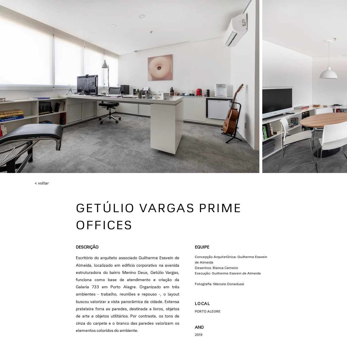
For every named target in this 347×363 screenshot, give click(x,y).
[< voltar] (54, 183)
